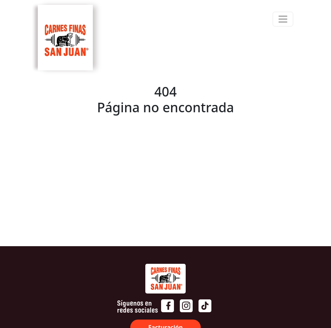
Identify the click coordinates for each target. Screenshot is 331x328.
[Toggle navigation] (283, 19)
